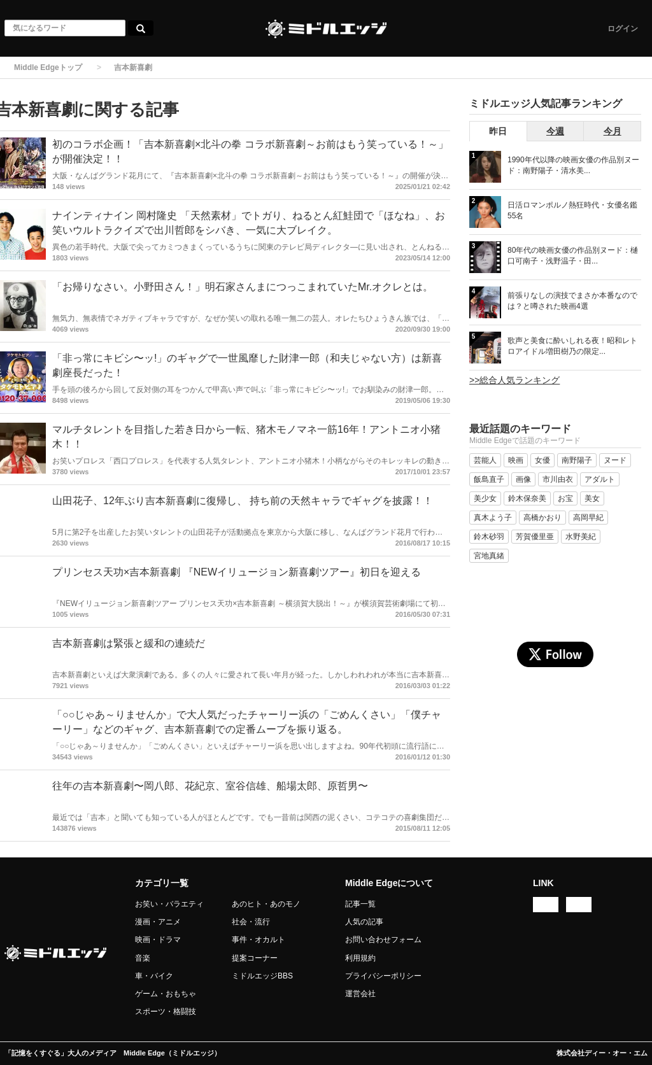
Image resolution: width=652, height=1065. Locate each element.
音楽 (142, 958)
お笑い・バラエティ (169, 903)
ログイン (622, 28)
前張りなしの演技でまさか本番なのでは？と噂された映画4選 (572, 301)
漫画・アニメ (158, 921)
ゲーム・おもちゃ (165, 993)
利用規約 (360, 958)
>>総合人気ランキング (514, 380)
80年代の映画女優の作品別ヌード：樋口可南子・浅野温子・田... (572, 255)
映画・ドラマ (158, 939)
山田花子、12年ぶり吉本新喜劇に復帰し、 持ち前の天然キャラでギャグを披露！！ (242, 500)
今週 (555, 131)
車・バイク (154, 975)
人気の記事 (364, 921)
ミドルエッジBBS (262, 975)
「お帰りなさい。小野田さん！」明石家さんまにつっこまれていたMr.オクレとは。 (242, 286)
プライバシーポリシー (383, 975)
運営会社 (360, 993)
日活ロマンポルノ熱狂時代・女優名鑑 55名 (572, 210)
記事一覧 (360, 903)
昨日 (498, 131)
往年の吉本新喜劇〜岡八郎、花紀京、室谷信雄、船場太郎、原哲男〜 (210, 785)
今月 (612, 131)
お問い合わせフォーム (383, 939)
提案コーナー (255, 958)
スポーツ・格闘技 (165, 1011)
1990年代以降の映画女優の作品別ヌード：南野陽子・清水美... (573, 165)
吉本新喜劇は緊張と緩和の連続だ (128, 643)
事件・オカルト (258, 939)
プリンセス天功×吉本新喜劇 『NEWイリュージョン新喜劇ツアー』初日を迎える (236, 572)
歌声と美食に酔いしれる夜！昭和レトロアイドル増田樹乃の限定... (572, 346)
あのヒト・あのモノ (266, 903)
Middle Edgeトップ (48, 67)
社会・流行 (251, 921)
